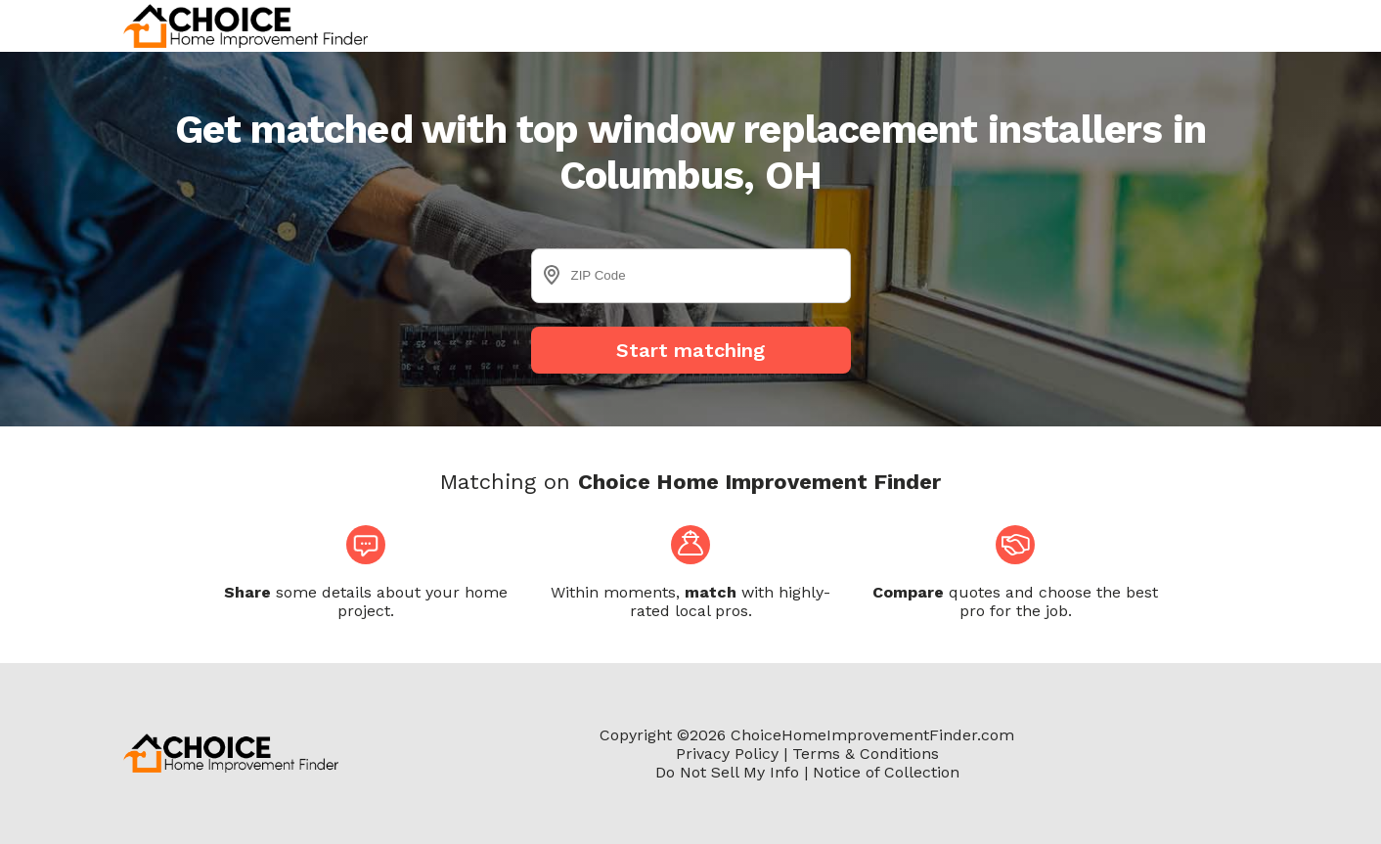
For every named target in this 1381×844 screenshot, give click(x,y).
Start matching (690, 350)
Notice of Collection (886, 772)
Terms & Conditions (865, 753)
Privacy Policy (727, 753)
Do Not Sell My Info (727, 772)
